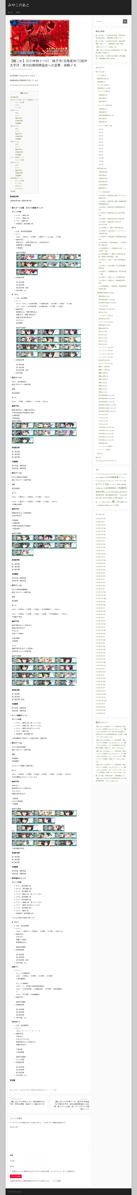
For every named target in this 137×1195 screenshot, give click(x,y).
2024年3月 (99, 582)
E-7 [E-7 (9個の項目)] (111, 481)
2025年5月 (99, 541)
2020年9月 (99, 704)
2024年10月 (99, 560)
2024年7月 (99, 569)
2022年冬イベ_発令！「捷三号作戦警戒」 (112, 260)
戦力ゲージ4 (15, 162)
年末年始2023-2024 (105, 430)
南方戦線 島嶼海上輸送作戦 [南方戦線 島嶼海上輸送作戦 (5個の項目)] (117, 492)
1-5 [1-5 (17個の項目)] (105, 474)
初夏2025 (102, 392)
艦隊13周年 (102, 328)
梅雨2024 (102, 386)
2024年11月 (99, 557)
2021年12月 (99, 662)
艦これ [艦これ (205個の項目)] (116, 501)
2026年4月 (99, 518)
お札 (16, 113)
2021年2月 (99, 688)
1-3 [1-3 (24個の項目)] (99, 474)
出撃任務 (102, 95)
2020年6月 (99, 713)
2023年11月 (99, 595)
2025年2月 (99, 550)
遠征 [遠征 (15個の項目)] (122, 502)
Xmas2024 (102, 414)
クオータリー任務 (103, 105)
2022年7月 (99, 640)
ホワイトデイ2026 (105, 322)
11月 (100, 161)
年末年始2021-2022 (105, 437)
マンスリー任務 (102, 91)
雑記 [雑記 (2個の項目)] (109, 505)
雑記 (98, 453)
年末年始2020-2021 (105, 440)
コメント (14, 1127)
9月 (100, 155)
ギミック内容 (19, 102)
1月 (100, 129)
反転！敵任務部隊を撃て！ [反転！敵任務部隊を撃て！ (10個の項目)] (110, 495)
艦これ (46, 1090)
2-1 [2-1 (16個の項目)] (110, 474)
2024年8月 (99, 566)
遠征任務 (102, 101)
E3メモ (24, 85)
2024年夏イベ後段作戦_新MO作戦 (110, 219)
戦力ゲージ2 (15, 126)
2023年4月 (99, 611)
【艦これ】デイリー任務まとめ (106, 47)
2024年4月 (99, 579)
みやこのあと (19, 5)
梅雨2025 (102, 382)
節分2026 (102, 312)
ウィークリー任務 (105, 446)
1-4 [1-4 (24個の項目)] (102, 474)
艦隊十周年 (102, 373)
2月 (100, 132)
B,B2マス (18, 186)
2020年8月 (99, 707)
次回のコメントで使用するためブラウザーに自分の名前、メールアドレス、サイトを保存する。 (44, 1171)
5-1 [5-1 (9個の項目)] (121, 474)
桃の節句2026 (103, 319)
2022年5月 (99, 646)
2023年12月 (99, 592)
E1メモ (12, 85)
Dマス (17, 105)
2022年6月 (99, 643)
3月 (100, 136)
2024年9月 (99, 563)
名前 (11, 1155)
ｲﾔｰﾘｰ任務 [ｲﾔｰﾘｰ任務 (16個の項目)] (114, 505)
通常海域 (100, 82)
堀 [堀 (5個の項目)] (121, 495)
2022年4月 (99, 649)
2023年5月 (99, 608)
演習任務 (102, 98)
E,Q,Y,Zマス (19, 189)
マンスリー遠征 (102, 85)
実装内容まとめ (102, 88)
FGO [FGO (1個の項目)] (113, 480)
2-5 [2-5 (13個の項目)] (116, 474)
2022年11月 (99, 627)
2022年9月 (99, 633)
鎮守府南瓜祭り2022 (105, 402)
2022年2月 (99, 656)
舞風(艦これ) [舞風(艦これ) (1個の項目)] (109, 502)
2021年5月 (99, 681)
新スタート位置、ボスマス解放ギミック (24, 100)
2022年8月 (99, 637)
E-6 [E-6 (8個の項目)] (108, 481)
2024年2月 (99, 585)
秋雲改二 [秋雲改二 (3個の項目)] (104, 502)
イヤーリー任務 (103, 126)
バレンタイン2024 (105, 350)
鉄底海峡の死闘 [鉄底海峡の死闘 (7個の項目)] (103, 505)
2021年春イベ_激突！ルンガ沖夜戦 (110, 277)
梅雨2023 (102, 389)
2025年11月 (99, 528)
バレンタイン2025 (105, 347)
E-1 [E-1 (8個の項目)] (124, 477)
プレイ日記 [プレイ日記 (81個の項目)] (103, 484)
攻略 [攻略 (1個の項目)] (123, 495)
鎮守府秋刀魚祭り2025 (106, 303)
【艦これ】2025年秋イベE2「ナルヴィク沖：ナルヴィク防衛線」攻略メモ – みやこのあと (111, 769)
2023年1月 (99, 621)
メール (12, 1161)
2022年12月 (99, 624)
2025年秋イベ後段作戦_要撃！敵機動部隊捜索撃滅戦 (27, 1090)
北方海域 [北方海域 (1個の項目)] (106, 492)
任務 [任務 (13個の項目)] (106, 488)
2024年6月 (99, 573)
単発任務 (100, 168)
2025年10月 (99, 531)
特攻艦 (13, 191)
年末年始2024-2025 (105, 427)
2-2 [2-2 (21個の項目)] (113, 474)
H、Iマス (18, 107)
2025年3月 (99, 547)
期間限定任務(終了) (103, 293)
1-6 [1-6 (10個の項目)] (108, 474)
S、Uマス (18, 183)
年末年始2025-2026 (105, 309)
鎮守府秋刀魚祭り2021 (106, 411)
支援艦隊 (18, 123)
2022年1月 (99, 659)
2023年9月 (99, 601)
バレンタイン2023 (105, 354)
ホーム (10, 12)
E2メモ (18, 85)
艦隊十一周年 (103, 370)
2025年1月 (99, 554)
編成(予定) (18, 118)
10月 (100, 158)
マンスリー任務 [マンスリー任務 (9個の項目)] (115, 484)
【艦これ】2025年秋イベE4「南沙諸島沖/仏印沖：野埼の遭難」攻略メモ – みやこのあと (111, 745)
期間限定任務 (101, 78)
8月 (100, 151)
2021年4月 (99, 684)
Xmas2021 (102, 424)
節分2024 (102, 335)
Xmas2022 (102, 421)
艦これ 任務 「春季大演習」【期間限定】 (109, 776)
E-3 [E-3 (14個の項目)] (99, 481)
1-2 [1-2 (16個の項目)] (97, 474)
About (18, 12)
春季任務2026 (103, 325)
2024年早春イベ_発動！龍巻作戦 (109, 227)
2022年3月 (99, 653)
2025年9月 (99, 534)
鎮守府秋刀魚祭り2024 (106, 405)
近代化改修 (102, 185)
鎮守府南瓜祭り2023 (105, 398)
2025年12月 (99, 525)
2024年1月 (99, 589)
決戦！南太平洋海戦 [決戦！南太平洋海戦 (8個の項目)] (105, 498)
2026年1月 (99, 522)
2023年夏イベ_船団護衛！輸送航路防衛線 (112, 236)
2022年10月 (99, 630)
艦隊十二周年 (103, 366)
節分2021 (102, 344)
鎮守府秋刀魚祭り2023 (106, 408)
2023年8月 (99, 605)
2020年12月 (99, 694)
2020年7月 (99, 710)
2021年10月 (99, 665)
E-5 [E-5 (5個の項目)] (106, 481)
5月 (100, 142)
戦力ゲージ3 (15, 141)
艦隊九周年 (102, 376)
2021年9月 (99, 669)
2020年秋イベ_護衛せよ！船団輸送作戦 (112, 280)
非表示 (26, 93)
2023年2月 (99, 617)
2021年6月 (99, 678)
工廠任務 (102, 109)
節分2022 (102, 341)
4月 (100, 139)
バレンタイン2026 (105, 315)
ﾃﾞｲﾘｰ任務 (100, 75)
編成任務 (102, 188)
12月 (100, 164)
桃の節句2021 (103, 360)
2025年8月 (99, 538)
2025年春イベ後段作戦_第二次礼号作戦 (112, 213)
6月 (100, 145)
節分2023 (102, 338)
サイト (12, 1166)
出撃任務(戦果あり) (105, 115)
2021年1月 (99, 691)
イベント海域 (52, 1090)
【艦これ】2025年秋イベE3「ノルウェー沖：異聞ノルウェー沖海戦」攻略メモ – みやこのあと (111, 756)
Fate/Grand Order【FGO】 (105, 461)
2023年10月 (99, 598)
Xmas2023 (102, 418)
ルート (17, 115)
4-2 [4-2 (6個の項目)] (119, 474)
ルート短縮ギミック (17, 157)
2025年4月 (99, 544)
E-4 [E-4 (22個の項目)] (102, 481)
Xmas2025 (102, 306)
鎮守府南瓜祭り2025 (105, 299)
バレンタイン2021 (105, 357)
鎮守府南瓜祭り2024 (105, 395)
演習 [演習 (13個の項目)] (116, 498)
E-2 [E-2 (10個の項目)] (97, 481)
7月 (100, 148)
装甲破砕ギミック (17, 178)
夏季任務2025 (103, 296)
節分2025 (102, 331)
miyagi (30, 69)
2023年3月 (99, 614)
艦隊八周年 (102, 379)
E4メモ (29, 85)
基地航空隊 (14, 97)
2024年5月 (99, 576)
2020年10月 (99, 700)
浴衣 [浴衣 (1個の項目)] (113, 498)
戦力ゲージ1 (15, 110)
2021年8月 (99, 672)
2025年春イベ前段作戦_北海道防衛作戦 (112, 207)
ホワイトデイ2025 (105, 363)
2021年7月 (99, 675)
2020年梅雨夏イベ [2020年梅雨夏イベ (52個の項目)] (114, 477)
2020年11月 (99, 697)
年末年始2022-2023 (105, 433)
